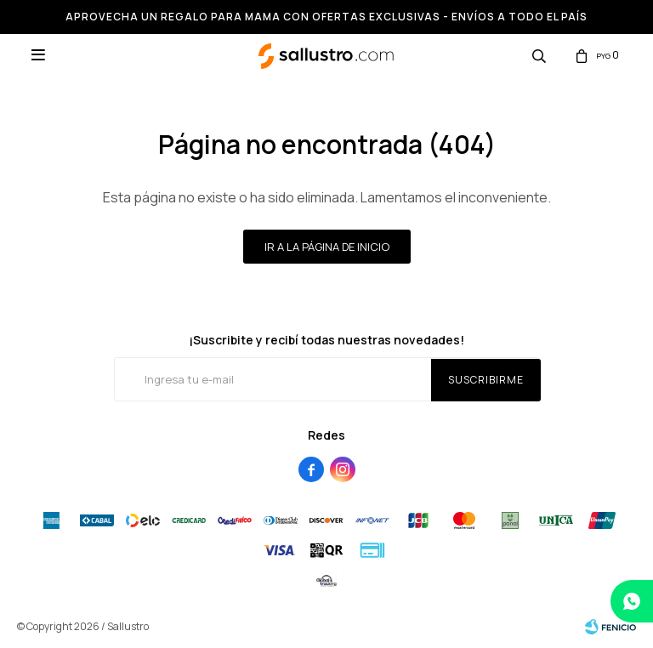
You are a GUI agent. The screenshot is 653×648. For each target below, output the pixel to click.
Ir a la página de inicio (326, 246)
